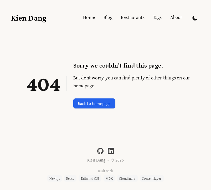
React (70, 178)
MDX (109, 178)
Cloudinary (127, 178)
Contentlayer (151, 178)
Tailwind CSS (90, 178)
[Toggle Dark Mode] (195, 18)
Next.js (54, 178)
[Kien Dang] (29, 17)
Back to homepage (94, 103)
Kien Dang (96, 160)
